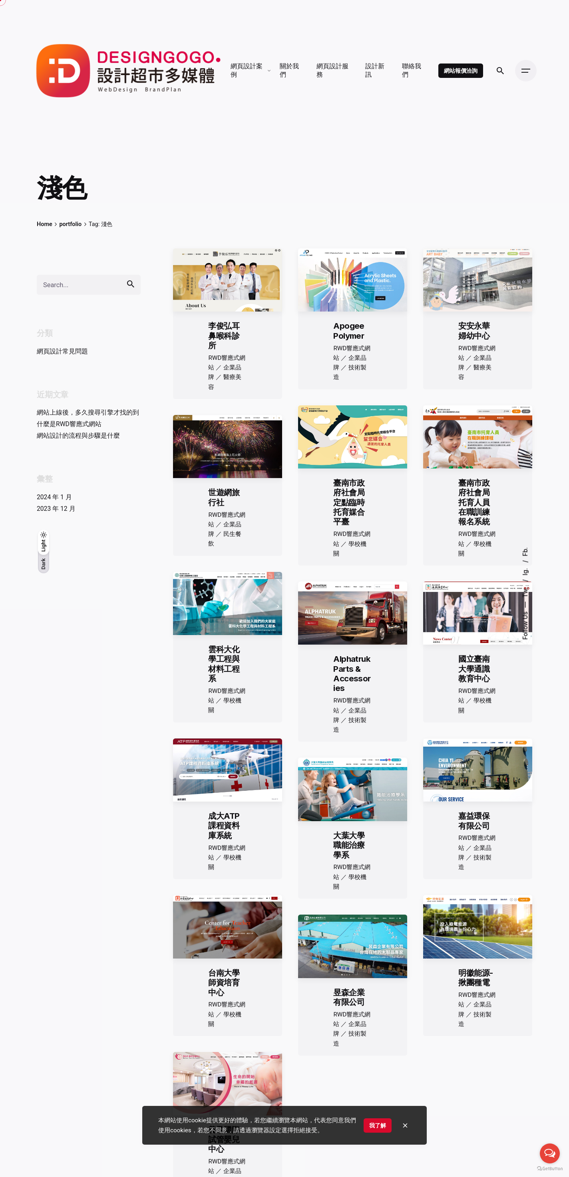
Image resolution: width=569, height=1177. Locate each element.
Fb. (525, 551)
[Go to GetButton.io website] (550, 1168)
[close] (405, 1125)
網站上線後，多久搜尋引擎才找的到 (88, 412)
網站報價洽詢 (460, 70)
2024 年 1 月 (54, 497)
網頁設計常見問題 (62, 351)
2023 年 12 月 (56, 508)
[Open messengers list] (550, 1153)
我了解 (377, 1125)
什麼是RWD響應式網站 (69, 424)
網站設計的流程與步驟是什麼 (78, 435)
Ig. (525, 570)
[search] (131, 284)
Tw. (525, 591)
